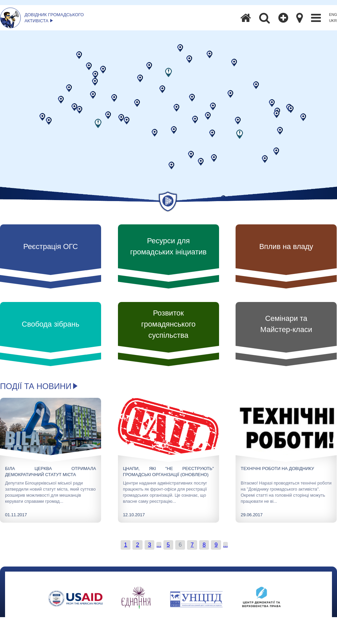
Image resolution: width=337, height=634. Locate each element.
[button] (168, 72)
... (158, 545)
